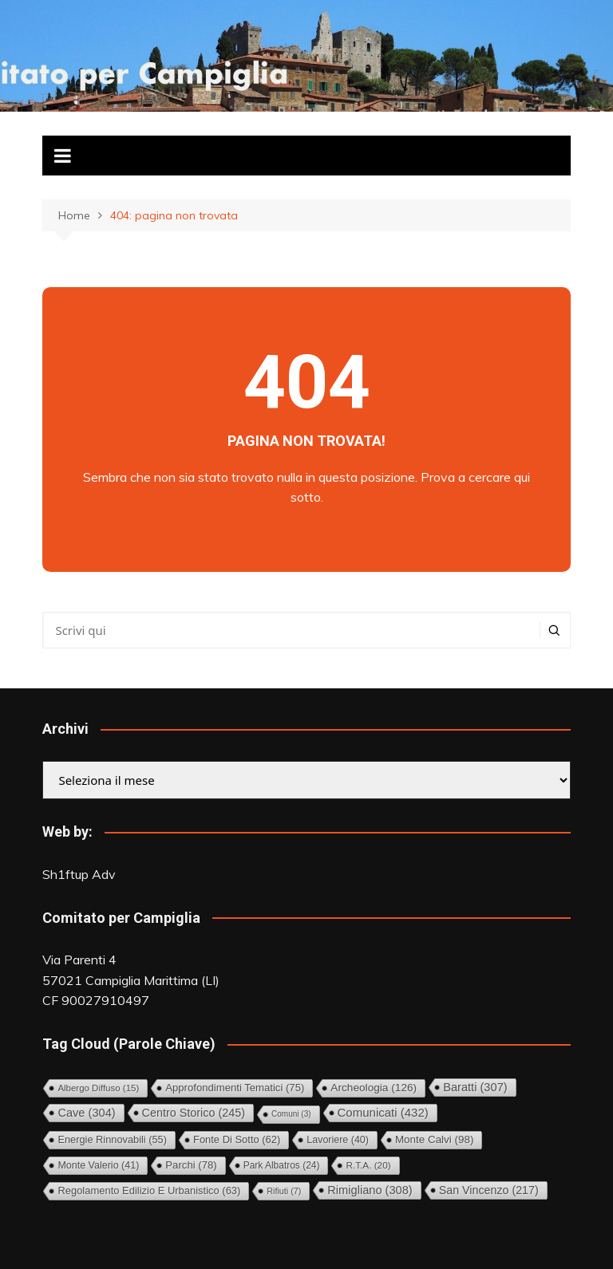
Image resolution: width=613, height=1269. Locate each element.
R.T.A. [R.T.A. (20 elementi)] (368, 1165)
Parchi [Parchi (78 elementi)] (190, 1165)
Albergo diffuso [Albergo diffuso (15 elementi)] (98, 1088)
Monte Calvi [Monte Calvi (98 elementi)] (434, 1139)
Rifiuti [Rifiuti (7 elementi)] (284, 1191)
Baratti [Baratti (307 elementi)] (475, 1087)
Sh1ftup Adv (79, 874)
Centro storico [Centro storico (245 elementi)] (193, 1112)
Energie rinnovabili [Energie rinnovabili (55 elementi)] (112, 1139)
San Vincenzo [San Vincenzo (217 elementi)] (489, 1190)
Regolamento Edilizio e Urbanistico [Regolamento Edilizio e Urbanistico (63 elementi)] (148, 1190)
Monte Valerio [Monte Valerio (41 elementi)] (98, 1165)
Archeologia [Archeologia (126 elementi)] (373, 1088)
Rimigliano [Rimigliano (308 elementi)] (370, 1190)
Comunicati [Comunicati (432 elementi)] (383, 1112)
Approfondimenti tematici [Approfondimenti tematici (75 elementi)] (234, 1088)
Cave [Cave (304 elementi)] (86, 1112)
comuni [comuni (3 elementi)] (290, 1113)
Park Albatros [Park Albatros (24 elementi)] (281, 1165)
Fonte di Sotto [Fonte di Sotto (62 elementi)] (236, 1139)
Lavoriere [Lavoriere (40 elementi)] (337, 1139)
